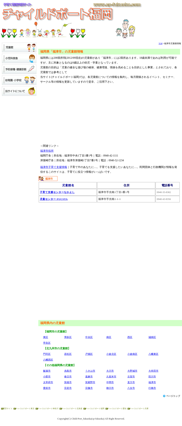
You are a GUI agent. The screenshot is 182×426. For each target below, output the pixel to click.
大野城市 (132, 370)
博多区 (68, 337)
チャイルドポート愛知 (116, 408)
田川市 (152, 376)
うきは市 (90, 370)
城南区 (152, 337)
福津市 (152, 382)
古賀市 (131, 376)
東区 (45, 337)
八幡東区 (153, 354)
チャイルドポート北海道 (71, 408)
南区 (108, 337)
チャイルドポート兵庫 (138, 408)
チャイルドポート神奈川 (47, 408)
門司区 (47, 354)
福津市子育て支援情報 (53, 167)
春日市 (68, 376)
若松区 (68, 354)
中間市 (110, 382)
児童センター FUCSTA (54, 199)
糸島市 (68, 370)
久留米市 (111, 376)
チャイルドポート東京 (24, 408)
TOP (160, 43)
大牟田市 (153, 370)
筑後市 (68, 382)
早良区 (47, 342)
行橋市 (152, 388)
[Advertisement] (109, 114)
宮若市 (68, 388)
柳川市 (110, 388)
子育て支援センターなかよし (57, 192)
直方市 (131, 382)
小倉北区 (111, 354)
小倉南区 (132, 354)
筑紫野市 (90, 382)
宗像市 (89, 388)
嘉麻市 (89, 376)
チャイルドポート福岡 (94, 408)
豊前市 (47, 388)
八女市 (131, 388)
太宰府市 (48, 382)
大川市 (110, 370)
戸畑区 (89, 354)
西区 (129, 337)
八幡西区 (48, 359)
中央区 (89, 337)
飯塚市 (47, 370)
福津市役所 (47, 150)
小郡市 (47, 376)
